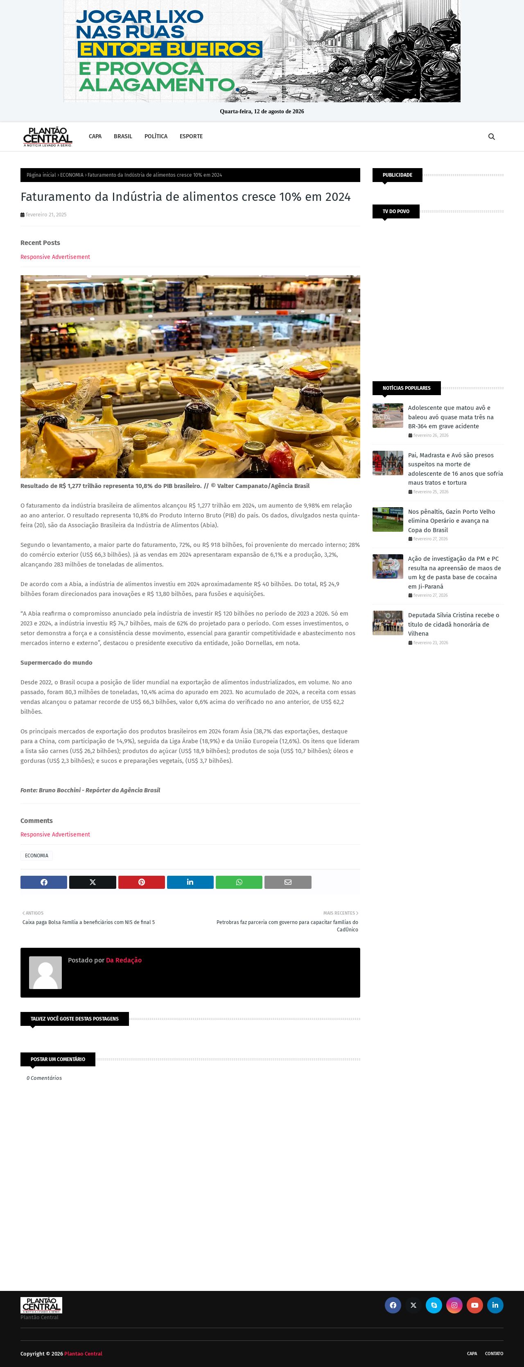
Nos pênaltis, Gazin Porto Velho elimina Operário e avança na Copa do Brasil (451, 521)
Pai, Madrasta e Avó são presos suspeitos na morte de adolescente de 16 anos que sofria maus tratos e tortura (455, 469)
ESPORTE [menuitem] (191, 136)
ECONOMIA (72, 175)
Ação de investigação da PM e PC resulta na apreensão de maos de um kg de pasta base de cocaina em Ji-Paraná (454, 572)
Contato (494, 1353)
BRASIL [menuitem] (123, 136)
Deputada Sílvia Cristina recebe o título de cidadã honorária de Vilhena (453, 624)
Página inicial (41, 175)
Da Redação (123, 960)
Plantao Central (83, 1354)
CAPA (472, 1353)
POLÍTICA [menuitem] (156, 136)
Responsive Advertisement (55, 257)
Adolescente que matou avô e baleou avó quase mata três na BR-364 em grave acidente (451, 417)
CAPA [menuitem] (95, 136)
